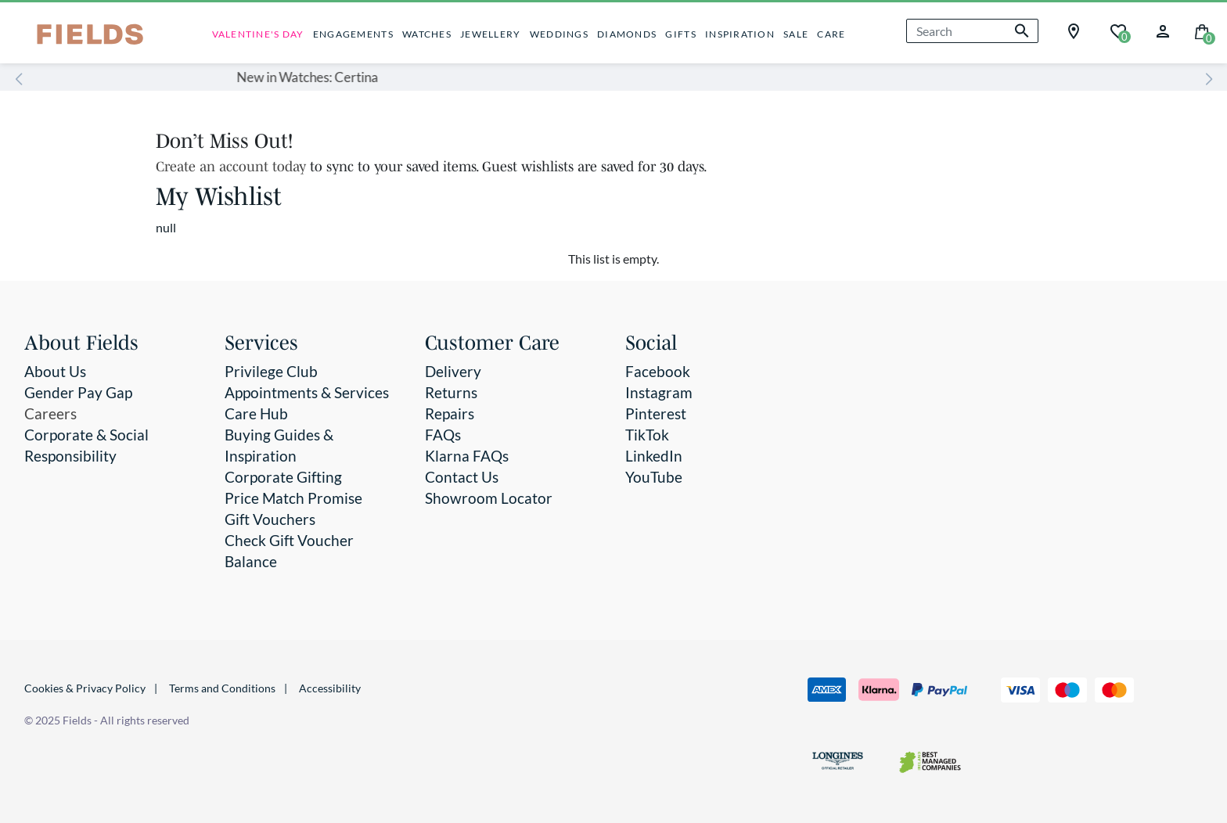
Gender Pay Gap (78, 392)
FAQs (443, 435)
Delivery (453, 371)
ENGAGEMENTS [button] (353, 34)
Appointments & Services (307, 392)
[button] (1162, 29)
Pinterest (655, 413)
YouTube (653, 477)
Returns (451, 392)
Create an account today (233, 166)
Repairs (449, 413)
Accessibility (330, 688)
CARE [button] (831, 34)
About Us (55, 371)
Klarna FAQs (467, 456)
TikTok (647, 435)
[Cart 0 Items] (1202, 30)
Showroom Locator (488, 498)
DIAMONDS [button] (627, 34)
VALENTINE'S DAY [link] (258, 34)
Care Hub (256, 413)
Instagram (659, 392)
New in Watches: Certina (534, 77)
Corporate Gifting (283, 477)
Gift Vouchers (270, 519)
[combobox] (972, 31)
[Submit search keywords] (1022, 31)
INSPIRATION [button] (740, 34)
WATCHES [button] (427, 34)
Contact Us (461, 477)
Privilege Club (271, 371)
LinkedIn (653, 456)
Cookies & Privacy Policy (85, 688)
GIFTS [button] (680, 34)
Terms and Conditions (222, 688)
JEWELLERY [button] (490, 34)
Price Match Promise (293, 498)
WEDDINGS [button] (559, 34)
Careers (50, 413)
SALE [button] (795, 34)
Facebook (657, 371)
